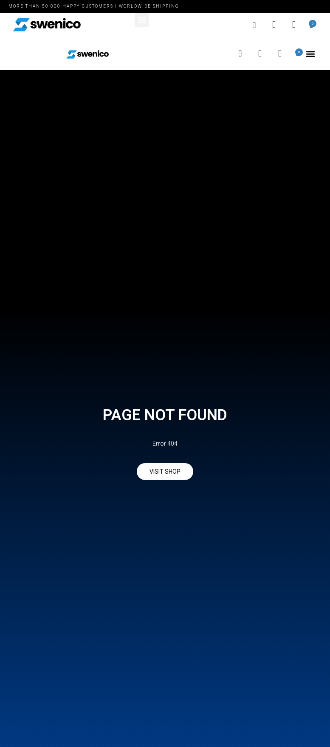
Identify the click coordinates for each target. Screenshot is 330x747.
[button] (142, 20)
